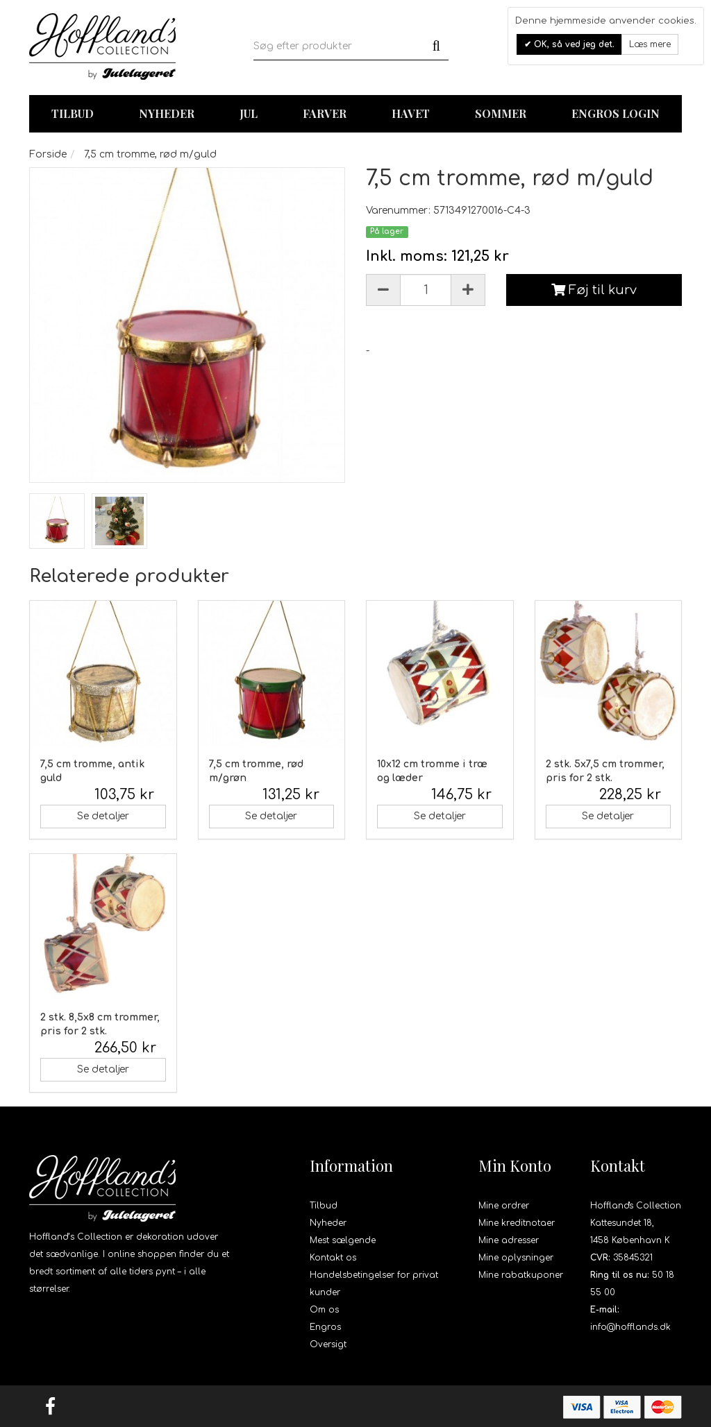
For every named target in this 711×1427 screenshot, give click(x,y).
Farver (324, 113)
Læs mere (650, 44)
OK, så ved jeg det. (572, 44)
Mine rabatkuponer (520, 1275)
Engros (325, 1327)
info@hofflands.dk (630, 1327)
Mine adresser (508, 1240)
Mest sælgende (343, 1240)
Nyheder (166, 113)
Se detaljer (103, 816)
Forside (48, 154)
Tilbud (323, 1206)
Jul (249, 113)
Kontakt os (333, 1258)
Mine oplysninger (515, 1258)
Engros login (615, 113)
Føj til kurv (594, 290)
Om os (324, 1310)
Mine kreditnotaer (516, 1223)
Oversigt (328, 1344)
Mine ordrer (503, 1206)
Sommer (500, 113)
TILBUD (72, 113)
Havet (411, 113)
